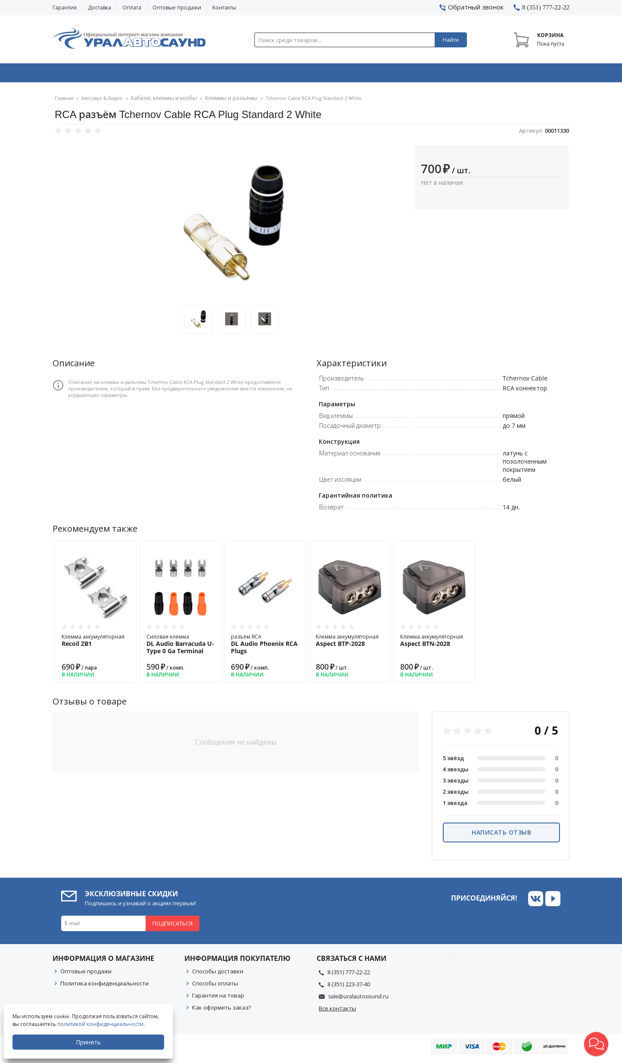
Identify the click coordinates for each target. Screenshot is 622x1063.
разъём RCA (265, 647)
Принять (89, 1042)
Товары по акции (520, 74)
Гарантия (65, 7)
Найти (451, 40)
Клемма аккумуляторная (96, 643)
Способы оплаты (215, 986)
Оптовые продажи (176, 7)
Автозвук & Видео (103, 74)
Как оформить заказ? (221, 1010)
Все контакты (337, 1011)
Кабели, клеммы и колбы (160, 101)
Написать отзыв (501, 835)
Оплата (131, 7)
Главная (64, 101)
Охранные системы (208, 74)
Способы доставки (217, 974)
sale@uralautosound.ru (358, 999)
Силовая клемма (180, 647)
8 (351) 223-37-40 (348, 987)
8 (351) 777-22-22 (348, 975)
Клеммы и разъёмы (222, 101)
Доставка (99, 7)
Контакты (224, 7)
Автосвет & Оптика (418, 74)
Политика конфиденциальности (104, 986)
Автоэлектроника (313, 74)
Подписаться (172, 926)
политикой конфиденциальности (101, 1024)
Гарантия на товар (218, 998)
